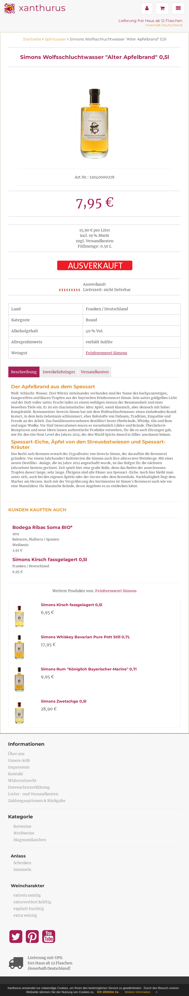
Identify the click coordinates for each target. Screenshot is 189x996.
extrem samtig (27, 895)
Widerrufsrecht (22, 780)
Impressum (19, 767)
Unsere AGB (19, 760)
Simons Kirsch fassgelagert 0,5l (49, 559)
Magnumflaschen (29, 839)
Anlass (18, 856)
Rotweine (22, 826)
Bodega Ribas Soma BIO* (42, 527)
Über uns (16, 753)
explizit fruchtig (28, 908)
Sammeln (22, 869)
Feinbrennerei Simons (106, 352)
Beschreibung (24, 372)
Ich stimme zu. (108, 992)
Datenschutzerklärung (29, 787)
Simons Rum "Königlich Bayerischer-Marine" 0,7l (89, 669)
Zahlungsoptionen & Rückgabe (37, 800)
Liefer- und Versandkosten (33, 794)
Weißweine (23, 833)
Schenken (22, 862)
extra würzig (25, 915)
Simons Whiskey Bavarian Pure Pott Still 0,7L (85, 637)
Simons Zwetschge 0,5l (63, 701)
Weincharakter (27, 885)
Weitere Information (138, 992)
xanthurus (42, 7)
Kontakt (15, 773)
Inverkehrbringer (59, 372)
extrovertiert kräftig (32, 902)
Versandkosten (95, 372)
